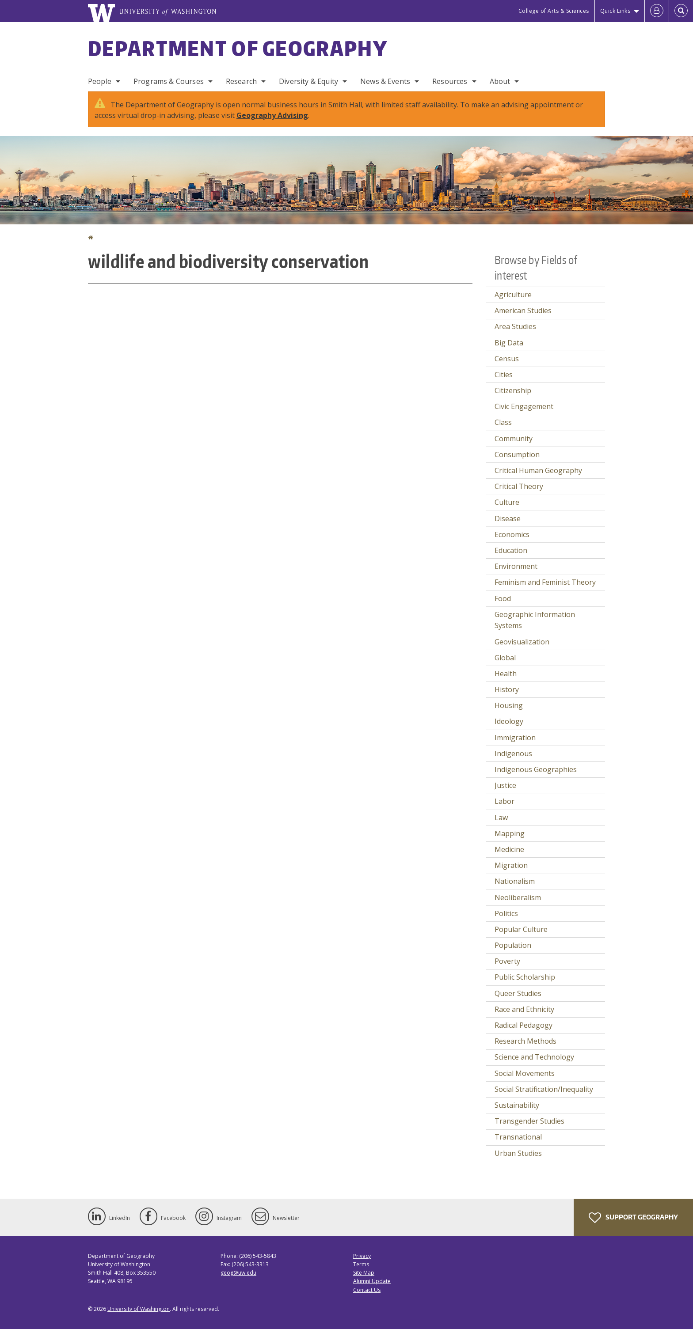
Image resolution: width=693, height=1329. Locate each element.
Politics (506, 913)
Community (514, 438)
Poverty (507, 961)
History (507, 689)
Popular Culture (521, 929)
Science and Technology (534, 1057)
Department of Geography (238, 48)
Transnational (518, 1137)
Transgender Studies (529, 1121)
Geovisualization (522, 642)
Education (511, 550)
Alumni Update (372, 1281)
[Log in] (657, 11)
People (99, 81)
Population (513, 945)
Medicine (509, 849)
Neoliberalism (518, 897)
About (500, 81)
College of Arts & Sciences (553, 11)
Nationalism (515, 881)
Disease (508, 518)
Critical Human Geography (538, 470)
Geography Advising (272, 115)
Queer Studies (518, 993)
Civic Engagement (524, 406)
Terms (361, 1264)
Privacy (362, 1256)
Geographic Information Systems (535, 620)
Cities (504, 374)
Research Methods (525, 1041)
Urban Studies (518, 1153)
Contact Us (367, 1290)
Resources (449, 81)
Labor (504, 801)
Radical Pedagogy (523, 1025)
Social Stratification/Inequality (544, 1089)
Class (503, 422)
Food (503, 598)
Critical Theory (519, 486)
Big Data (509, 343)
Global (505, 658)
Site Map (363, 1272)
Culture (507, 502)
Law (501, 817)
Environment (516, 566)
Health (506, 673)
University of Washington (138, 1309)
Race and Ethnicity (524, 1009)
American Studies (523, 310)
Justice (505, 785)
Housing (509, 705)
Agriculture (513, 294)
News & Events (385, 81)
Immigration (515, 737)
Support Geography (633, 1218)
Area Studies (515, 326)
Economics (512, 534)
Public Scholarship (525, 977)
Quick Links (615, 11)
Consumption (517, 454)
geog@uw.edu (238, 1272)
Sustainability (517, 1105)
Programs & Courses (168, 81)
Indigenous (513, 753)
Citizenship (513, 390)
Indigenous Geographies (536, 769)
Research (241, 81)
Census (507, 358)
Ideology (509, 721)
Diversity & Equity (308, 81)
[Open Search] (681, 11)
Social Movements (525, 1073)
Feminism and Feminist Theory (545, 582)
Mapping (510, 833)
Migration (511, 865)
